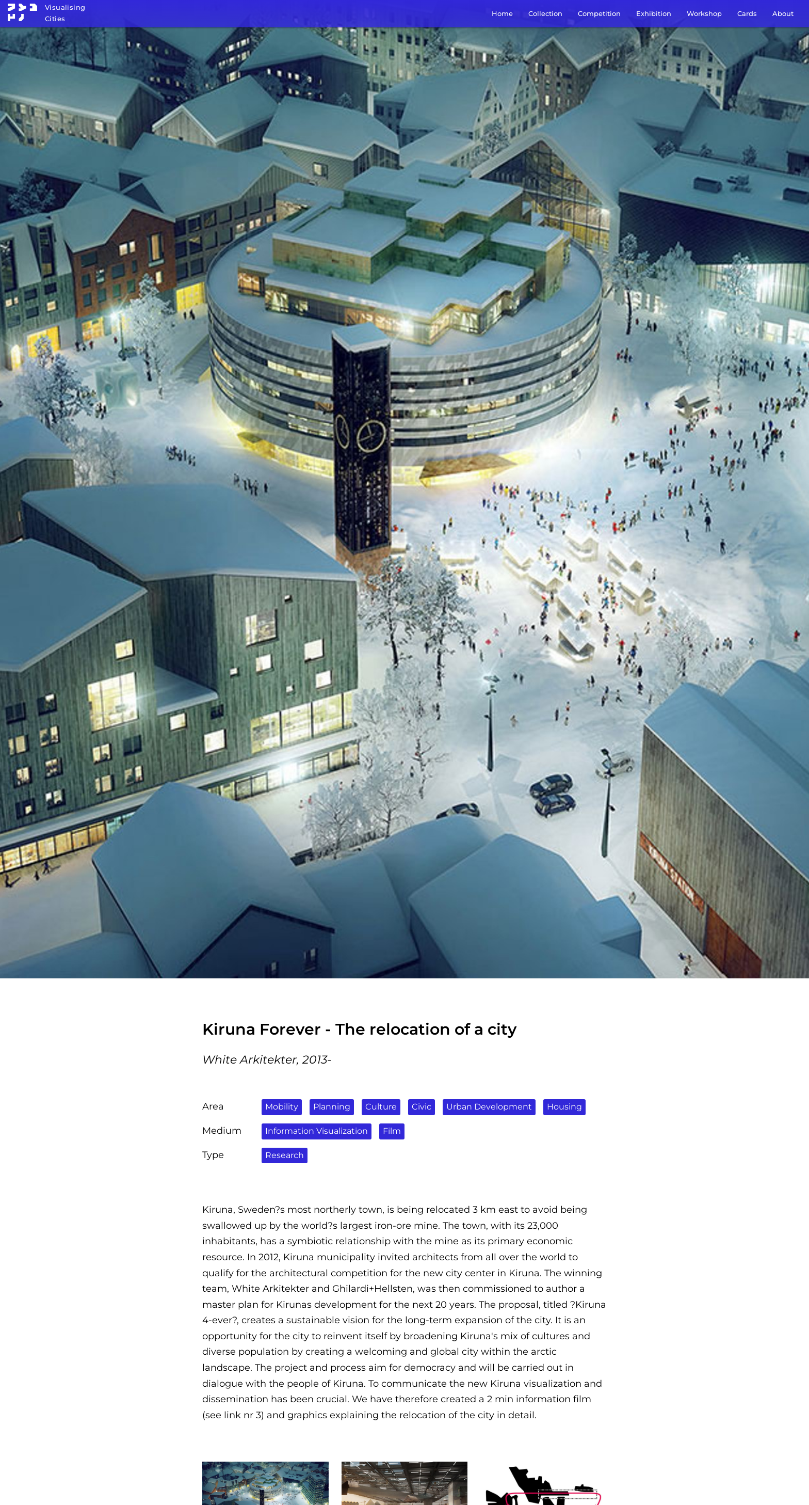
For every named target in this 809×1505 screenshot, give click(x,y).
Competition (599, 13)
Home (502, 13)
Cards (747, 13)
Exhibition (653, 13)
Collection (545, 13)
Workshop (704, 13)
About (783, 13)
